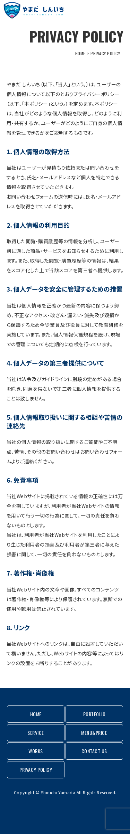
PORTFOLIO (94, 714)
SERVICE (35, 732)
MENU (117, 10)
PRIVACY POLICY (35, 769)
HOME (80, 53)
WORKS (35, 751)
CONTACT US (94, 751)
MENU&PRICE (94, 732)
